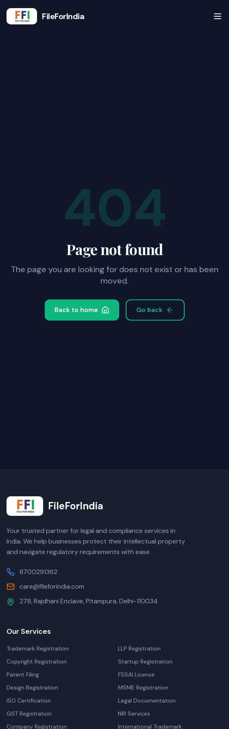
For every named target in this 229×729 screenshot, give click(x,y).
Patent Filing (23, 674)
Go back (155, 310)
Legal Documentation (147, 700)
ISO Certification (29, 700)
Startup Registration (145, 661)
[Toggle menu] (217, 16)
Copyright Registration (37, 661)
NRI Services (134, 713)
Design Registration (32, 687)
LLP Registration (139, 648)
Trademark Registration (38, 648)
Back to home (82, 310)
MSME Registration (143, 687)
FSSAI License (136, 674)
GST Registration (29, 713)
